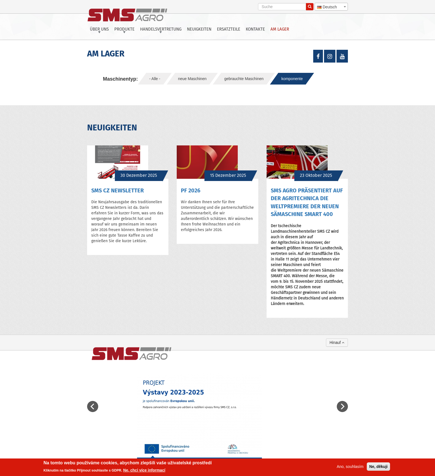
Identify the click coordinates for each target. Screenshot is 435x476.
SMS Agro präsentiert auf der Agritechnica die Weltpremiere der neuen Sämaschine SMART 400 (307, 203)
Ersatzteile (228, 29)
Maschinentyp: (120, 79)
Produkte (124, 29)
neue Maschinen (192, 78)
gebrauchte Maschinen (244, 78)
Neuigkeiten (199, 29)
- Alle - (154, 78)
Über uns (99, 29)
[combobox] (331, 7)
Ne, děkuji (378, 466)
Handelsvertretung (160, 29)
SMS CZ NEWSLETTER (117, 191)
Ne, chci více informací (144, 470)
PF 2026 (190, 191)
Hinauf (337, 342)
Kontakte (255, 29)
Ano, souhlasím (350, 466)
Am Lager (279, 29)
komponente (292, 78)
